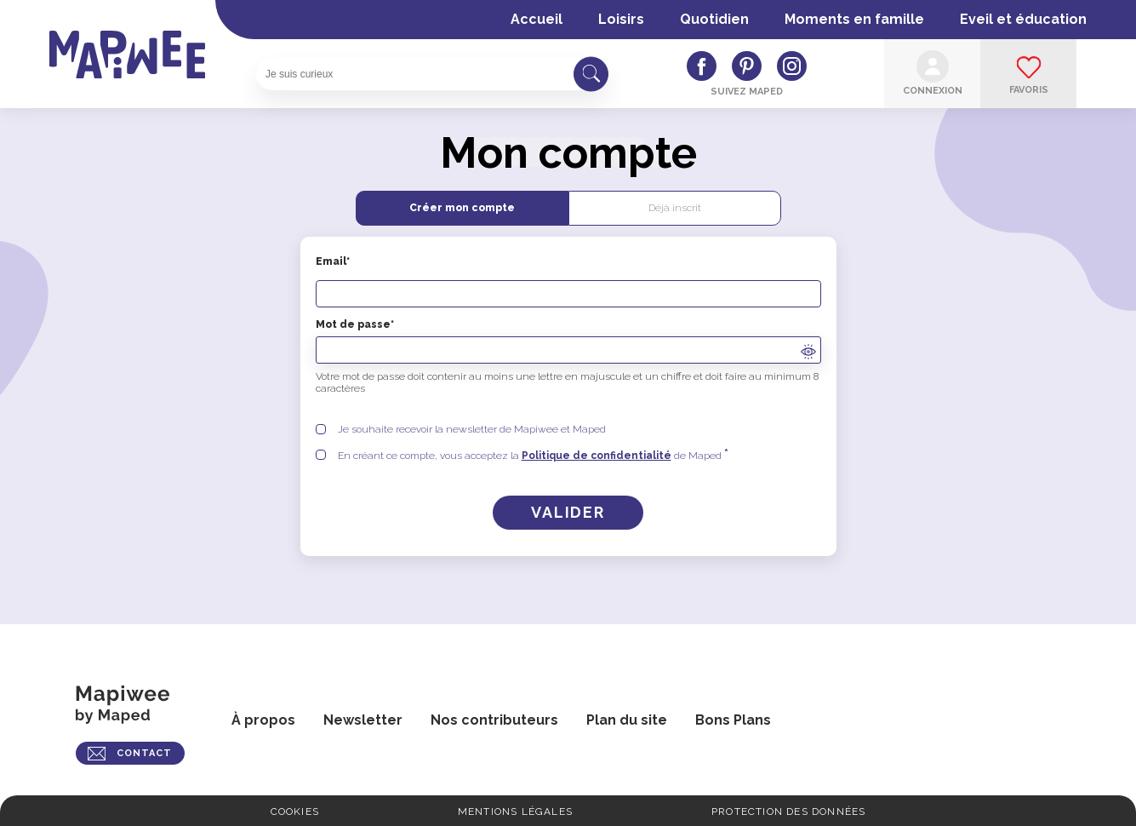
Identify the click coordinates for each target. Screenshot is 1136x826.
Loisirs (621, 19)
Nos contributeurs (494, 720)
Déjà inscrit (674, 208)
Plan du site (626, 720)
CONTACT (145, 753)
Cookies (295, 811)
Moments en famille (854, 19)
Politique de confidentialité (596, 456)
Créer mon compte (462, 208)
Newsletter (362, 720)
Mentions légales (515, 811)
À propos (263, 720)
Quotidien (714, 19)
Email (568, 281)
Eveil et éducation (1023, 19)
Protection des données (788, 811)
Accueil (536, 19)
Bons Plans (733, 720)
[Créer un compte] (568, 513)
